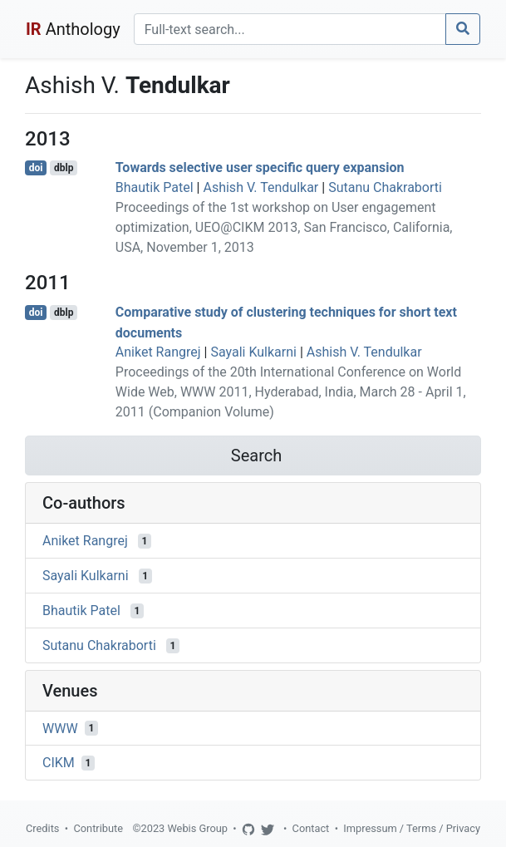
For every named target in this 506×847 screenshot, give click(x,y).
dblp (63, 168)
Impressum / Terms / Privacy (411, 828)
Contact (311, 828)
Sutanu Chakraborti (385, 187)
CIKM (58, 763)
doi (36, 168)
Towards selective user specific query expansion (260, 167)
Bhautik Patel (154, 187)
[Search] (290, 29)
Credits (42, 828)
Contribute (98, 828)
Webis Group (197, 828)
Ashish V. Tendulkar (260, 187)
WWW (60, 728)
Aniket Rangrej (158, 352)
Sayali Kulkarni (253, 352)
